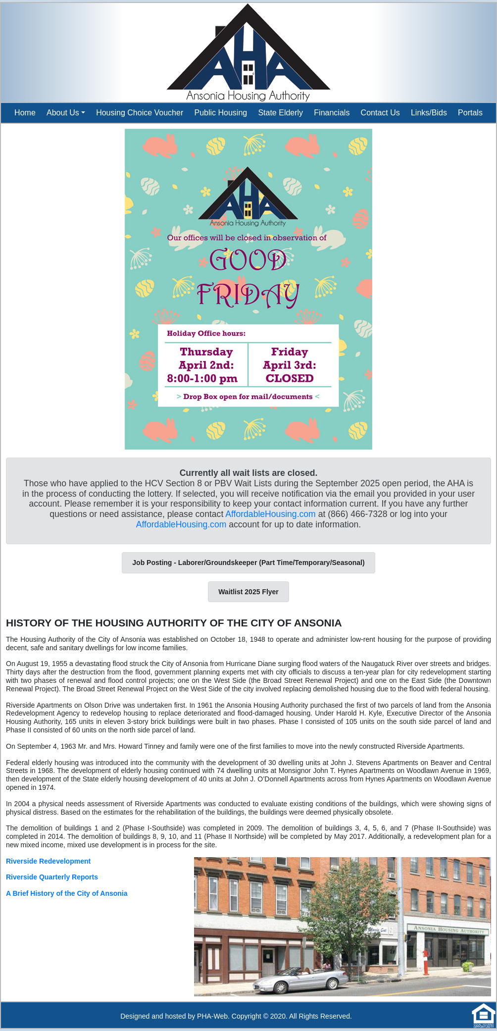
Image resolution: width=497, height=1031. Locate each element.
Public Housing (220, 112)
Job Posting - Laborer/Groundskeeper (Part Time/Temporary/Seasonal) (248, 563)
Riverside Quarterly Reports (52, 877)
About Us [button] (63, 112)
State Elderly (280, 112)
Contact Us (380, 112)
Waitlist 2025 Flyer (248, 592)
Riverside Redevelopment (48, 861)
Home (25, 112)
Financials (331, 112)
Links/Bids (429, 112)
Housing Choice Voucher (139, 112)
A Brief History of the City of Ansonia (67, 893)
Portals (470, 112)
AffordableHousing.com (270, 514)
